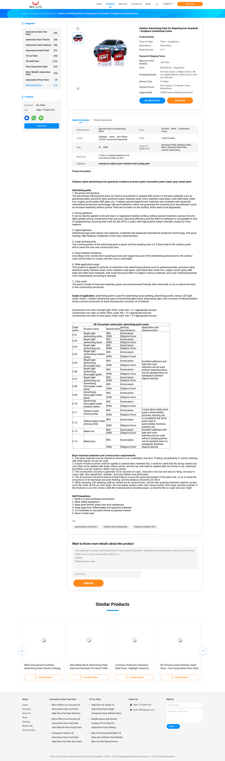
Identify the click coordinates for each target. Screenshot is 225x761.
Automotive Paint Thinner (42, 39)
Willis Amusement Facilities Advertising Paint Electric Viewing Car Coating (42, 668)
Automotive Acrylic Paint (42, 50)
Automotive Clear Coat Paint (42, 33)
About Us (26, 713)
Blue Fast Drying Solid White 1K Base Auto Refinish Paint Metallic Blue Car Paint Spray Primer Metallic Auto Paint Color (107, 738)
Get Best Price (152, 100)
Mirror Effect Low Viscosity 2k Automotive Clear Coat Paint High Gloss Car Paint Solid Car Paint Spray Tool (66, 709)
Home (25, 705)
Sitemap (26, 721)
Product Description (103, 120)
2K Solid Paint (42, 61)
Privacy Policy (28, 730)
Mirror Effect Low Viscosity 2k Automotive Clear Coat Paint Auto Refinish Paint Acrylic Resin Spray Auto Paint (67, 723)
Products (26, 709)
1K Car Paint (42, 55)
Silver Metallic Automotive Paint (42, 73)
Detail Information (80, 120)
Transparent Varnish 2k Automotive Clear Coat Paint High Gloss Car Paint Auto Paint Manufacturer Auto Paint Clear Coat (67, 738)
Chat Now (189, 4)
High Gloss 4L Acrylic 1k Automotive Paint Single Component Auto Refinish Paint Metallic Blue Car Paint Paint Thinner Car (106, 709)
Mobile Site (27, 726)
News (25, 717)
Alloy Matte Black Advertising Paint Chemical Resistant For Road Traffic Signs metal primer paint (89, 668)
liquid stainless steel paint (86, 527)
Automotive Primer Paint (42, 79)
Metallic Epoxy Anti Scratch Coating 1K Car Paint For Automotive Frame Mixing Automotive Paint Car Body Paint (107, 723)
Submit (88, 583)
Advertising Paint (42, 85)
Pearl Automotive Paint (42, 66)
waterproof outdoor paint (144, 527)
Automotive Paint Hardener (42, 45)
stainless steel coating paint (115, 527)
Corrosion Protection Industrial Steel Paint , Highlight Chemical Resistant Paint (132, 668)
